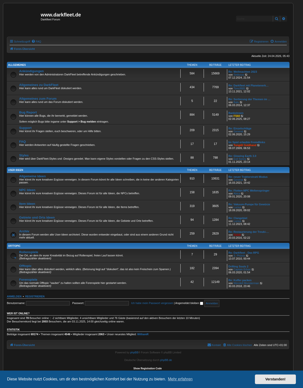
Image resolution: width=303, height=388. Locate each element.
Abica (237, 193)
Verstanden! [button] (275, 379)
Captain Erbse (242, 269)
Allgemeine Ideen (32, 176)
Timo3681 (240, 88)
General (238, 131)
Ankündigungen (31, 71)
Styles (24, 155)
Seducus (239, 74)
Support (25, 128)
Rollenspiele (28, 252)
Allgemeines (17, 65)
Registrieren (35, 296)
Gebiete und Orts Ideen (37, 217)
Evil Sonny (240, 158)
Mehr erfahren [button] (180, 379)
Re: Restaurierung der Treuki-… (248, 231)
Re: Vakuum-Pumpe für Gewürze (249, 204)
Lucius (237, 207)
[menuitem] (36, 41)
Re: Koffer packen (239, 280)
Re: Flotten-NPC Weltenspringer (248, 190)
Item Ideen (27, 204)
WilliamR (142, 334)
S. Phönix (239, 255)
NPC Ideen (27, 190)
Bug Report (28, 112)
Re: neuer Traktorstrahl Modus (248, 176)
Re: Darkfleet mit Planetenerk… (248, 85)
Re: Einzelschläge (239, 128)
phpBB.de (166, 360)
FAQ (22, 141)
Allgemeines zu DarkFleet (38, 85)
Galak (237, 234)
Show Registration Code (147, 368)
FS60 (237, 115)
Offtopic (14, 246)
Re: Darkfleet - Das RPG (243, 252)
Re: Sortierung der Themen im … (249, 99)
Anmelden (14, 296)
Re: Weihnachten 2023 (242, 71)
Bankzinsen (235, 112)
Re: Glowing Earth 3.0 (242, 155)
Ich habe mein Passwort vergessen (152, 303)
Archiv (24, 231)
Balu (236, 102)
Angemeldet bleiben (189, 303)
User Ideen (15, 170)
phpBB (134, 352)
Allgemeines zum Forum (37, 98)
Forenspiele (28, 279)
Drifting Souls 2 (238, 266)
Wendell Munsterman (246, 283)
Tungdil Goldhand (245, 145)
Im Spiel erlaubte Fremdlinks (246, 142)
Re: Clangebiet (237, 218)
